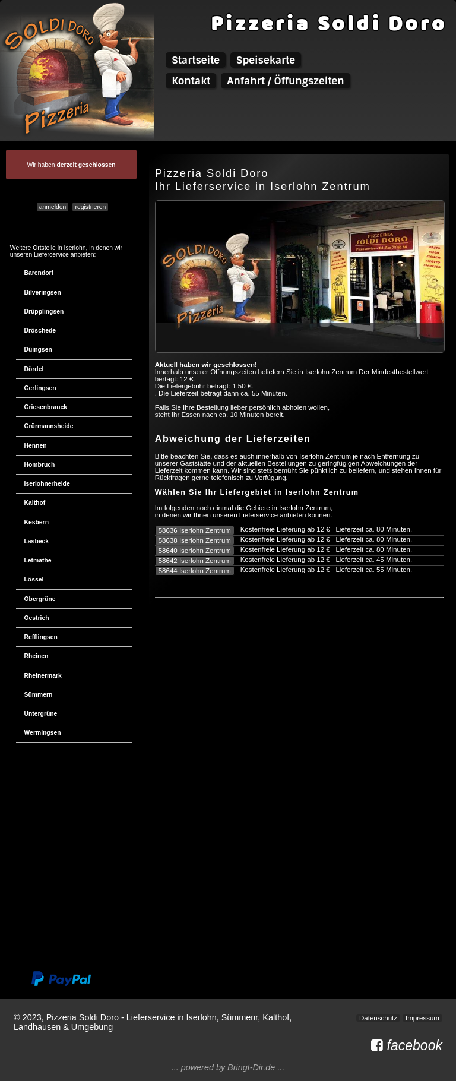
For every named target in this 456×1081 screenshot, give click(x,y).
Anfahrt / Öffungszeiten (285, 80)
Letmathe (38, 560)
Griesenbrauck (46, 407)
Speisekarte (265, 60)
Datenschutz (378, 1018)
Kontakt (191, 80)
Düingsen (38, 349)
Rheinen (36, 656)
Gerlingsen (40, 388)
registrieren (90, 207)
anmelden (52, 207)
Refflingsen (41, 637)
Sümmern (38, 694)
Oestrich (36, 618)
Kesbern (36, 522)
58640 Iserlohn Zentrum (195, 550)
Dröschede (40, 330)
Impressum (422, 1018)
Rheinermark (43, 675)
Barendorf (39, 273)
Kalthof (35, 503)
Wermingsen (42, 732)
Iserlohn (75, 248)
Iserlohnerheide (47, 484)
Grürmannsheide (49, 426)
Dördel (34, 369)
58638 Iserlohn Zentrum (195, 540)
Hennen (35, 445)
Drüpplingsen (44, 311)
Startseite (196, 60)
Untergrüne (41, 713)
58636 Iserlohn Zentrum (195, 530)
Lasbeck (36, 541)
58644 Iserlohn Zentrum (195, 570)
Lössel (34, 579)
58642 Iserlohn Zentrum (195, 560)
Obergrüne (40, 599)
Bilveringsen (42, 292)
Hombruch (39, 465)
